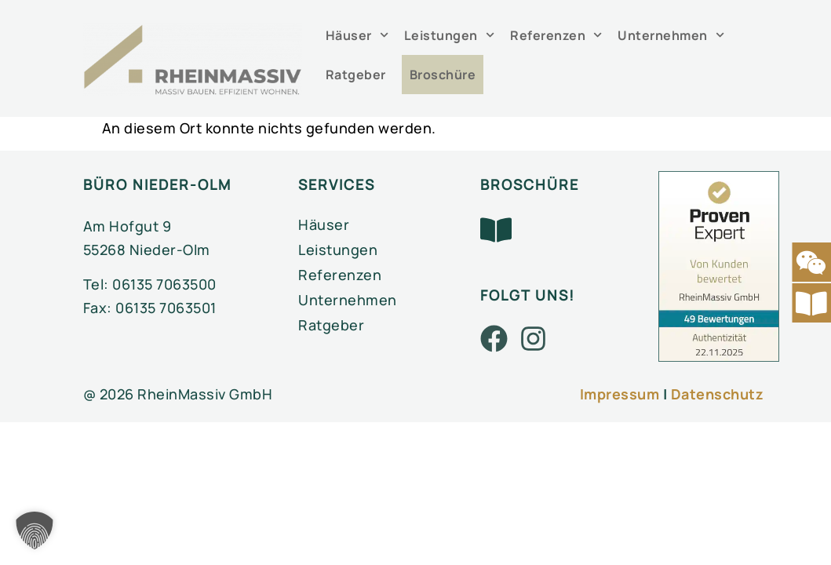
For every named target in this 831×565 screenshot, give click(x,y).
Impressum (620, 394)
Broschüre (443, 74)
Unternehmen (671, 35)
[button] (34, 530)
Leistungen (449, 35)
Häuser (357, 35)
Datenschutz (717, 394)
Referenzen (556, 35)
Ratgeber (356, 74)
